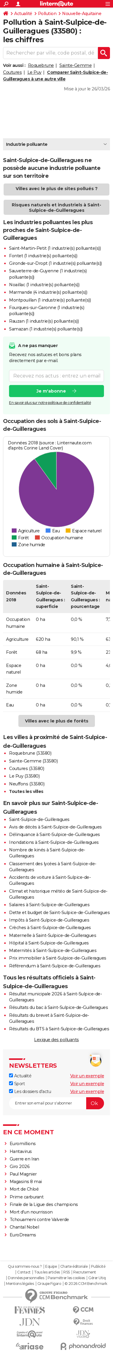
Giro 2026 (20, 1166)
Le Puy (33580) (24, 776)
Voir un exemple (87, 1076)
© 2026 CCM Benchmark (85, 1284)
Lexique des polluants (56, 1039)
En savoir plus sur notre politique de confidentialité (50, 402)
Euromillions (23, 1143)
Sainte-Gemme (75, 65)
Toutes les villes (26, 791)
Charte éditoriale (74, 1266)
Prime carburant (27, 1197)
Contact (24, 1272)
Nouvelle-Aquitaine (81, 13)
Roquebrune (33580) (30, 753)
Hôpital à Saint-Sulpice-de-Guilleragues (49, 943)
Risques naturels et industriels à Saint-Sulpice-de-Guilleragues (56, 207)
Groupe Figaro (49, 1284)
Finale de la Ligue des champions (44, 1204)
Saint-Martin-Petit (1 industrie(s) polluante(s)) (55, 248)
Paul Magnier (23, 1174)
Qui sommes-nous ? (25, 1266)
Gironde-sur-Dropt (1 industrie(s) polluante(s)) (55, 263)
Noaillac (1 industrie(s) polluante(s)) (44, 284)
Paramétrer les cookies (66, 1278)
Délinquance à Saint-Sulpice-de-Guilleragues (54, 834)
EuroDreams (23, 1235)
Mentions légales (20, 1284)
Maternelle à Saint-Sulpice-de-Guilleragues (52, 935)
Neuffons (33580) (26, 784)
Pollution (47, 13)
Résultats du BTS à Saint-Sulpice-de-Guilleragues (59, 1029)
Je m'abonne (51, 391)
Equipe (51, 1266)
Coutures (12, 72)
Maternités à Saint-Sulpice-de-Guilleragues (52, 950)
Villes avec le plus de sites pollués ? (57, 188)
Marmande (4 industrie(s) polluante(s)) (48, 292)
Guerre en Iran (24, 1159)
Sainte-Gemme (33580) (33, 761)
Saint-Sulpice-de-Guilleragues (39, 819)
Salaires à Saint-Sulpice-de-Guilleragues (49, 904)
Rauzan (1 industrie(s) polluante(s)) (44, 321)
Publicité (98, 1266)
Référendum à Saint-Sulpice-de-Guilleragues (54, 966)
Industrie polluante (27, 144)
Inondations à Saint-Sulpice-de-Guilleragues (54, 842)
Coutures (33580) (26, 768)
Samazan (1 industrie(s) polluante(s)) (46, 329)
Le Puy (34, 72)
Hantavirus (21, 1151)
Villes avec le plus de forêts (56, 721)
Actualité (23, 13)
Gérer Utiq (96, 1278)
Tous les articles (47, 1272)
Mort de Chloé (24, 1189)
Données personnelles (26, 1278)
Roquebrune (41, 65)
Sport (17, 1083)
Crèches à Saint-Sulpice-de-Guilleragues (50, 927)
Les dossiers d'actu (30, 1091)
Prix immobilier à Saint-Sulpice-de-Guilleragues (57, 958)
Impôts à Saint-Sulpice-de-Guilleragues (49, 920)
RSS (66, 1272)
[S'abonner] (56, 1103)
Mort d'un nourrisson (31, 1212)
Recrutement (84, 1272)
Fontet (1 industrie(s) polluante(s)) (43, 255)
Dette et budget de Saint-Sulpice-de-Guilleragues (59, 912)
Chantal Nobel (24, 1227)
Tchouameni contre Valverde (39, 1219)
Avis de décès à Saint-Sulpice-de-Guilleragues (55, 827)
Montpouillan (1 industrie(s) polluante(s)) (50, 300)
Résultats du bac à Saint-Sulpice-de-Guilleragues (58, 1007)
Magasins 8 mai (26, 1181)
